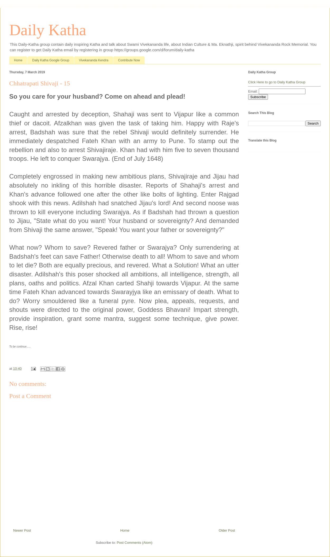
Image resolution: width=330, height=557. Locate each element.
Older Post (227, 530)
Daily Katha (47, 30)
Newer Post (22, 530)
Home (18, 60)
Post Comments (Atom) (134, 543)
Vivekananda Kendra (93, 60)
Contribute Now (129, 60)
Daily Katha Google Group (50, 60)
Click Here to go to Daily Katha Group (276, 82)
